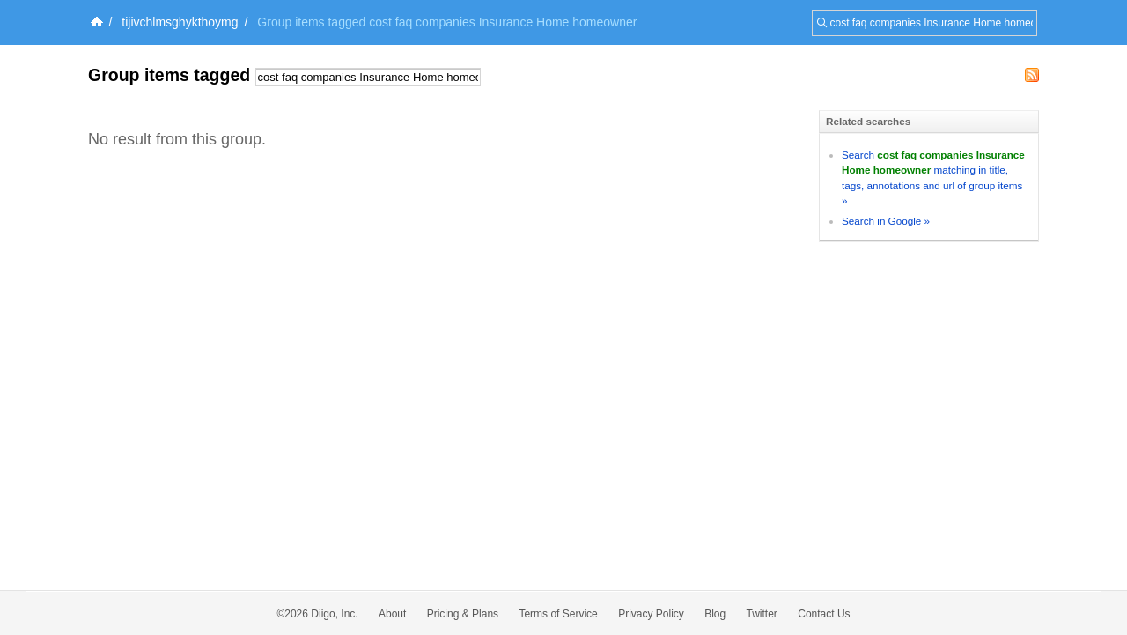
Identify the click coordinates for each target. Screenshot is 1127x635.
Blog (715, 614)
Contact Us (824, 614)
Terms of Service (558, 614)
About (392, 614)
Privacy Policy (651, 614)
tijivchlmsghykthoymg (180, 22)
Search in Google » (886, 220)
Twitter (762, 614)
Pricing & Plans (462, 614)
